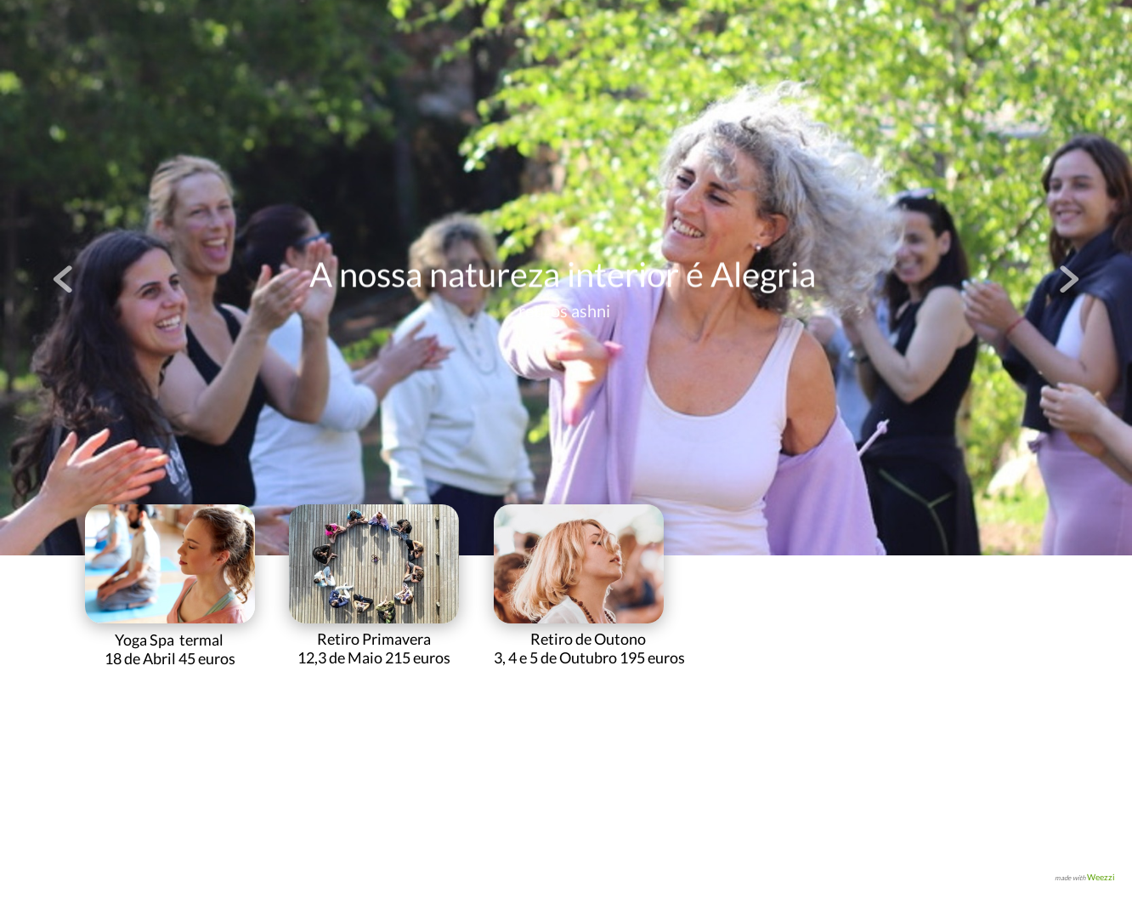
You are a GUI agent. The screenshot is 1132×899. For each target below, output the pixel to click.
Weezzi (1101, 877)
